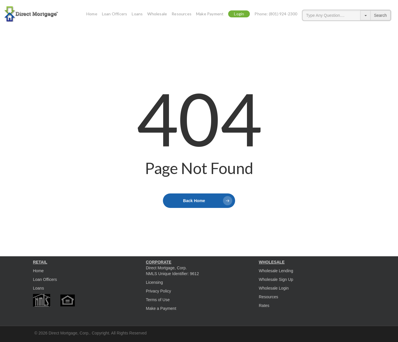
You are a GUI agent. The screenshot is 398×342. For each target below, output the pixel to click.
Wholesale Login (274, 288)
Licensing (154, 282)
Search (380, 15)
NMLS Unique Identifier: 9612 (172, 273)
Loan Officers (114, 15)
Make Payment (210, 15)
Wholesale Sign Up (276, 279)
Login (239, 15)
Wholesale (157, 15)
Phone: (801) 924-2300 (275, 15)
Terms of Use (158, 299)
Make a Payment (161, 308)
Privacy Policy (158, 291)
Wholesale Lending (276, 270)
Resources (181, 15)
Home (91, 15)
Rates (264, 305)
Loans (137, 15)
